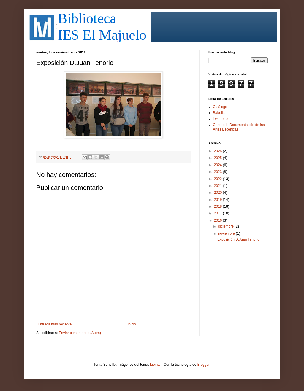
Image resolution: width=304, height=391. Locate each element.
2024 (218, 165)
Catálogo (220, 107)
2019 (218, 200)
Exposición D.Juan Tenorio (238, 239)
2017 (218, 213)
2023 (218, 172)
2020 (218, 192)
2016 (218, 220)
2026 (218, 151)
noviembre (227, 233)
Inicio (132, 324)
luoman (156, 365)
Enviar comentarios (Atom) (80, 333)
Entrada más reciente (55, 324)
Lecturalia (220, 119)
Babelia (219, 113)
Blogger (203, 365)
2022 (218, 179)
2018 (218, 206)
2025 (218, 158)
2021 (218, 186)
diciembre (226, 226)
